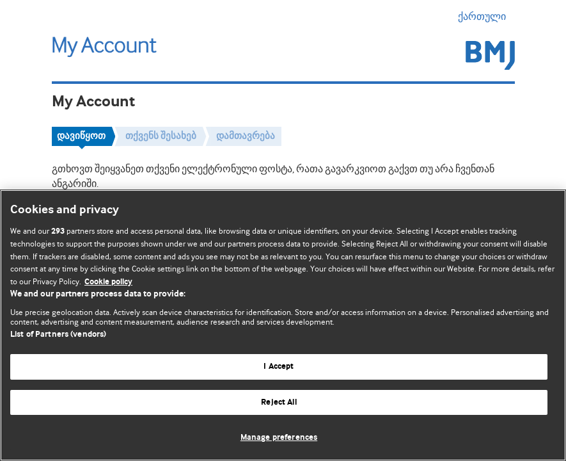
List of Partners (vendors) (58, 334)
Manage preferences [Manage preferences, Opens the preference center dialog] (278, 437)
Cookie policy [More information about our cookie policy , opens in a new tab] (108, 282)
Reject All (278, 402)
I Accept (278, 366)
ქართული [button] (486, 16)
